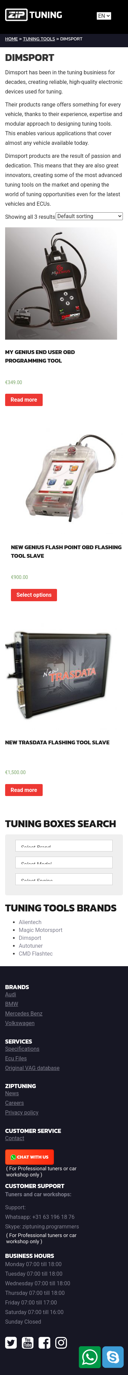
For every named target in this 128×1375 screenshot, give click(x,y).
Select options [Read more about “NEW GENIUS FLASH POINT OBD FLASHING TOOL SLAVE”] (34, 595)
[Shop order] (89, 216)
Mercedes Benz (24, 1013)
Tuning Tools (39, 38)
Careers (14, 1103)
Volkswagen (19, 1023)
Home (11, 38)
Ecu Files (16, 1058)
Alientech (30, 922)
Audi (10, 994)
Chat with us (29, 1157)
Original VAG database (32, 1068)
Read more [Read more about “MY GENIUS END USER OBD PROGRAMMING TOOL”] (24, 399)
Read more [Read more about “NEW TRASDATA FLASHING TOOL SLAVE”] (24, 790)
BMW (11, 1004)
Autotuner (31, 946)
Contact (14, 1138)
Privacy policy (22, 1112)
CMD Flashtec (36, 953)
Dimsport (30, 938)
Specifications (22, 1049)
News (12, 1093)
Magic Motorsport (40, 930)
